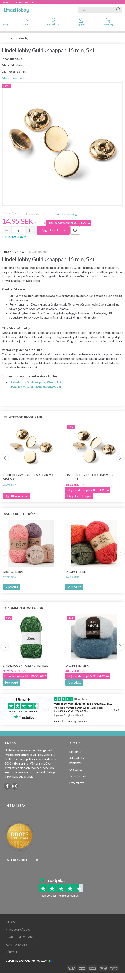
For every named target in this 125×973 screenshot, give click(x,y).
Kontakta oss (16, 944)
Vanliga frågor (18, 929)
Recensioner (38, 251)
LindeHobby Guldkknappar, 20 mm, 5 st (35, 386)
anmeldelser (35, 214)
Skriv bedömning (65, 214)
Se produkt (11, 587)
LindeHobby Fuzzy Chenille (25, 665)
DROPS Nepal (75, 571)
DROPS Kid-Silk (77, 665)
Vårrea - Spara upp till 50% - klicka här (21, 2)
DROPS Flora (13, 571)
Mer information (13, 78)
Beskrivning (14, 251)
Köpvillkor (14, 952)
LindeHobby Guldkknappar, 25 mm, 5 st (35, 382)
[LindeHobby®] (16, 9)
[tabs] (108, 22)
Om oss (11, 922)
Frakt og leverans (20, 937)
